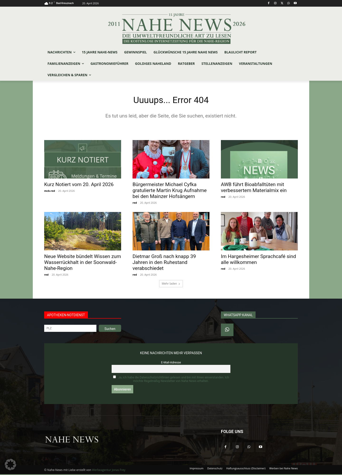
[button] (10, 464)
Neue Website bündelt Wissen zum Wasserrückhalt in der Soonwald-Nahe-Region (82, 263)
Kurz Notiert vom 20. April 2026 (79, 185)
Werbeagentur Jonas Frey (108, 471)
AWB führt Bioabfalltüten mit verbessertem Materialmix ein (254, 188)
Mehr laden (171, 284)
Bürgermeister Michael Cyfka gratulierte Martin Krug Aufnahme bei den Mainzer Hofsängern (170, 191)
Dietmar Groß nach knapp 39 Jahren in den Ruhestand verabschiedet (164, 263)
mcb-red (49, 191)
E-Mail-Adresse (171, 363)
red (135, 203)
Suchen (109, 329)
